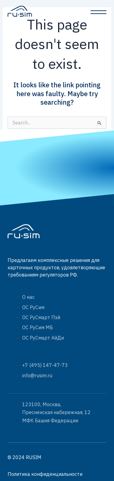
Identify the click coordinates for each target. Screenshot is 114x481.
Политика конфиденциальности (45, 474)
